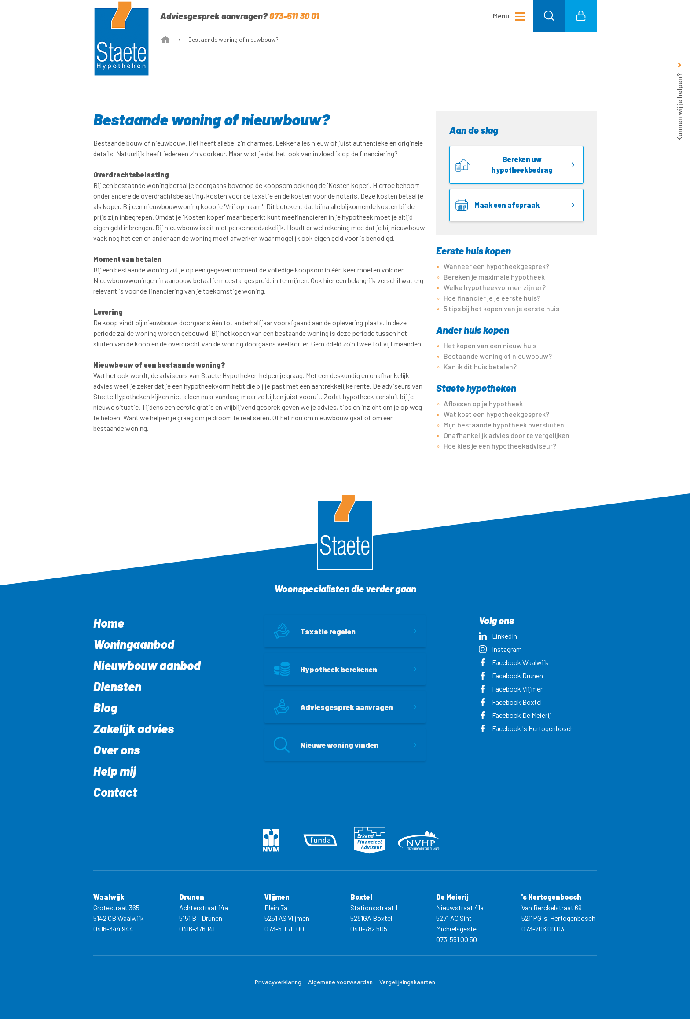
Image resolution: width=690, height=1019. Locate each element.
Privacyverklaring (278, 982)
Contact (115, 791)
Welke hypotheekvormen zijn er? (495, 287)
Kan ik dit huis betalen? (480, 366)
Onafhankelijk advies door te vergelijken (506, 435)
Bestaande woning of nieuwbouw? (498, 356)
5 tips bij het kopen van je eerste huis (501, 308)
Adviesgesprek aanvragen (333, 707)
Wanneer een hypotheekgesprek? (496, 266)
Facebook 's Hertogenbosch (526, 728)
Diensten (117, 686)
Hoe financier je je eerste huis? (492, 298)
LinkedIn (498, 636)
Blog (105, 707)
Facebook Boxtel (510, 702)
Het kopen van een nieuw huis (490, 345)
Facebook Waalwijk (514, 662)
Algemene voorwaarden (340, 982)
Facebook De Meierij (515, 715)
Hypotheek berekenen (325, 669)
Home (108, 622)
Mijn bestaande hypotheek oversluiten (504, 424)
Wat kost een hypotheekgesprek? (496, 414)
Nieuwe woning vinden (326, 745)
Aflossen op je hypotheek (483, 403)
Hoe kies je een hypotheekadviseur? (500, 445)
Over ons (116, 749)
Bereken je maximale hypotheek (494, 276)
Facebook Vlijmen (511, 688)
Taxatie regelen (315, 631)
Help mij (114, 770)
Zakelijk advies (133, 728)
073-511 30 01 (294, 16)
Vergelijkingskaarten (407, 982)
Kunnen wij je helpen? (679, 107)
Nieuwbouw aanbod (147, 665)
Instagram (500, 649)
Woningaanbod (133, 643)
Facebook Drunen (511, 675)
